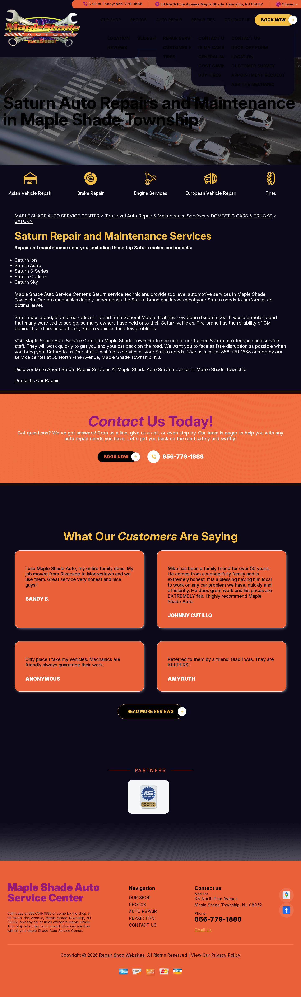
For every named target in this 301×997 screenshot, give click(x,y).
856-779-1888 (236, 351)
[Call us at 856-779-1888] (175, 456)
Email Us (203, 930)
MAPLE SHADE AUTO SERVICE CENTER (57, 216)
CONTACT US (237, 20)
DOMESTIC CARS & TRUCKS (241, 216)
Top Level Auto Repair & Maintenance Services (155, 216)
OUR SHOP (111, 20)
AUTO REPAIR (169, 20)
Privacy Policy (225, 955)
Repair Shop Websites (122, 955)
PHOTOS (138, 20)
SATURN (24, 221)
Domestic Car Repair (37, 380)
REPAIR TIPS (203, 20)
